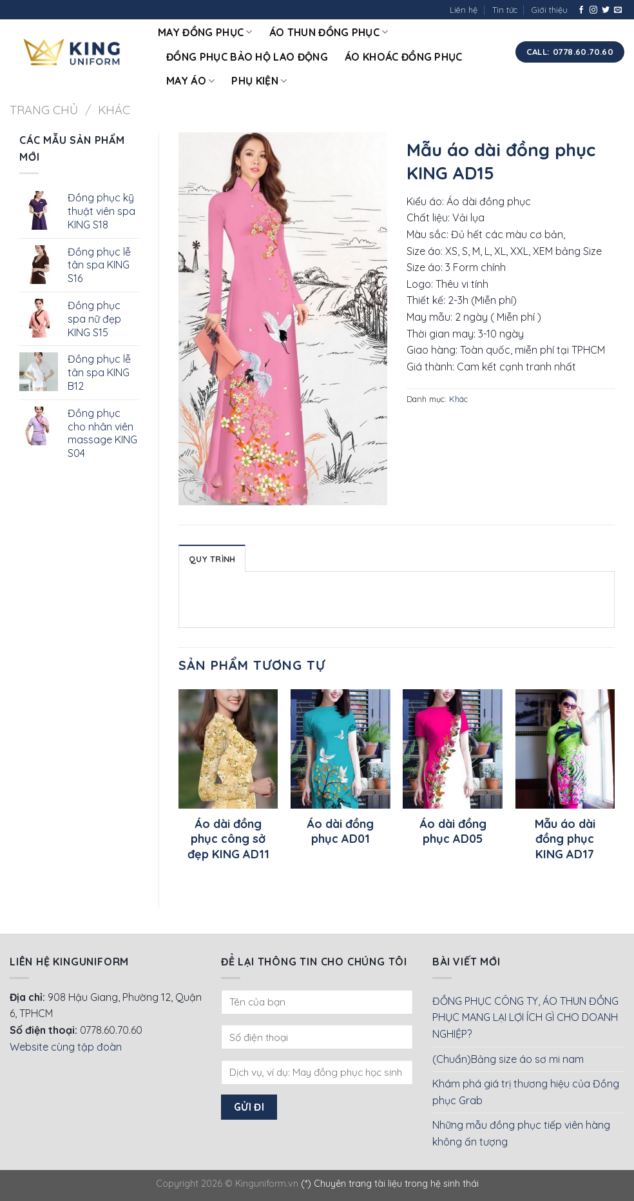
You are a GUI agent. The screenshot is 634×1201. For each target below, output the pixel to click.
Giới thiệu (550, 10)
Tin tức (504, 10)
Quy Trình (212, 559)
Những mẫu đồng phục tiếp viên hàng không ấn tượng (521, 1133)
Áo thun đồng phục (329, 32)
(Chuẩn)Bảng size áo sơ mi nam (508, 1059)
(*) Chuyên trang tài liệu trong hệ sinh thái (390, 1183)
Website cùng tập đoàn (66, 1046)
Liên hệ (463, 10)
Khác (114, 110)
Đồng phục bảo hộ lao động (247, 56)
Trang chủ (44, 110)
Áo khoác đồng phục (404, 56)
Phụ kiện (259, 80)
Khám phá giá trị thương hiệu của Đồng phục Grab (525, 1092)
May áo (190, 80)
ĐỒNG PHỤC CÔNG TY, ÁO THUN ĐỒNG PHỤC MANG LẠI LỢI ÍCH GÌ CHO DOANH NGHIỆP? (525, 1017)
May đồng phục (205, 32)
